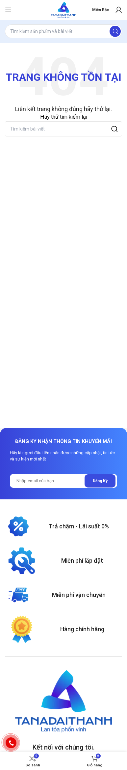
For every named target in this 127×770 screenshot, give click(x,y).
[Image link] (63, 701)
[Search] (63, 31)
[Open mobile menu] (8, 9)
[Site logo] (63, 10)
